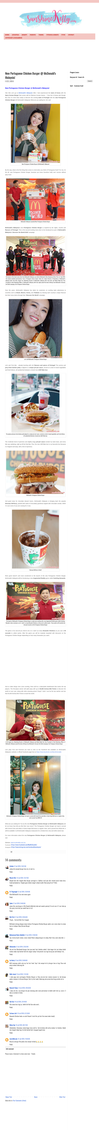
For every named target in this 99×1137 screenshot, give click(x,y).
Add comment (10, 1049)
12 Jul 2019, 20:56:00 (21, 917)
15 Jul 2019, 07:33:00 (24, 1013)
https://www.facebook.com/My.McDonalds (49, 752)
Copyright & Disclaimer (13, 38)
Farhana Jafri (13, 1013)
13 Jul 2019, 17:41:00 (22, 974)
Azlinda (12, 866)
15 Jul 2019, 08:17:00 (22, 1025)
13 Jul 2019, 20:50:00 (24, 988)
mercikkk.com (13, 1039)
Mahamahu (13, 947)
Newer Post (9, 1097)
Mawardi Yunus (14, 988)
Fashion (33, 35)
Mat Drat (12, 917)
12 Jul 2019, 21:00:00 (31, 935)
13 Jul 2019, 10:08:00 (21, 960)
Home (7, 35)
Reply (11, 872)
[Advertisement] (49, 55)
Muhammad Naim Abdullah (17, 935)
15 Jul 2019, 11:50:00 (24, 1039)
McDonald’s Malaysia (25, 93)
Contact (71, 35)
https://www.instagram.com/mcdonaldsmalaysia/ (26, 847)
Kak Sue (12, 1002)
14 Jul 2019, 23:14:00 (20, 1002)
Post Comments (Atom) (19, 1100)
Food (63, 35)
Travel (41, 35)
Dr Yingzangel (13, 892)
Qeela (11, 903)
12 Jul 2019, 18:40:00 (19, 903)
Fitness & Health (52, 35)
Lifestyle (15, 35)
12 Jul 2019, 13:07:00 (20, 866)
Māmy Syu (12, 1025)
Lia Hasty (12, 960)
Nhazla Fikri (13, 878)
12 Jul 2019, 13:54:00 (24, 892)
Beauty (24, 35)
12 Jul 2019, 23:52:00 (22, 947)
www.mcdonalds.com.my (18, 842)
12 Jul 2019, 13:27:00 (23, 878)
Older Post (62, 1097)
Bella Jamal (13, 974)
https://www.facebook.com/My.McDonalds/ (24, 844)
